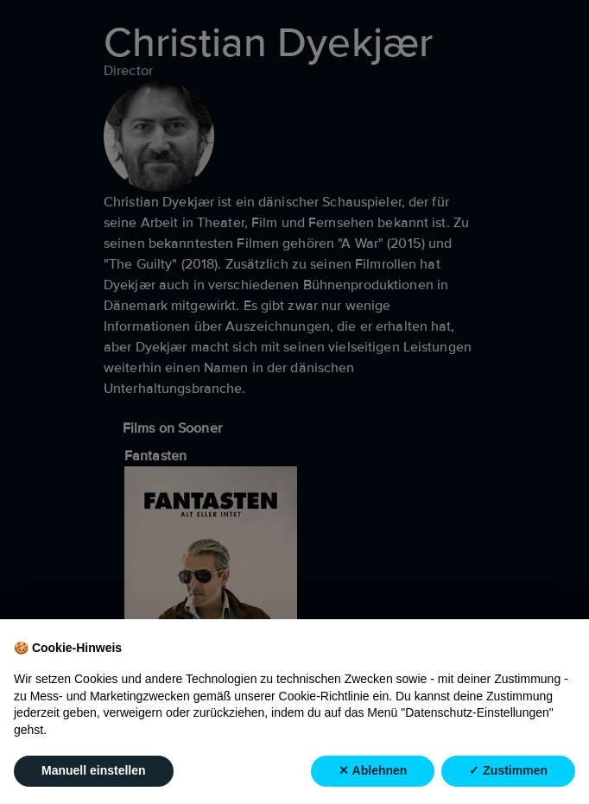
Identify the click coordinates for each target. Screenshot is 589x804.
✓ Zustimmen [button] (508, 770)
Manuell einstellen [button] (93, 770)
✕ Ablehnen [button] (373, 770)
